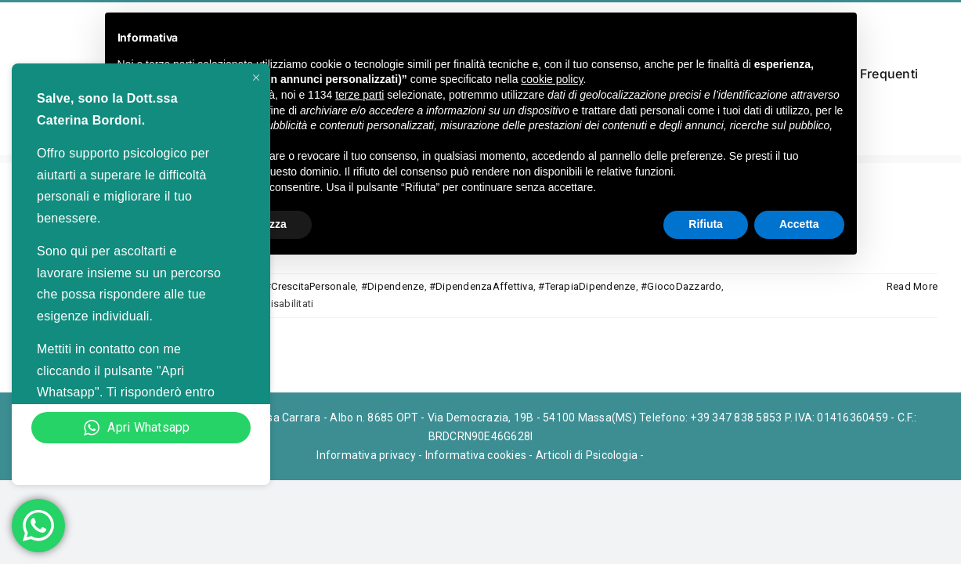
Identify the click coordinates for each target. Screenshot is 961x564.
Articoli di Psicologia (587, 455)
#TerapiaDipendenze (586, 286)
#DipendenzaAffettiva (481, 286)
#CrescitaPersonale (310, 286)
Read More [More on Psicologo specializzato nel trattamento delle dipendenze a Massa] (912, 286)
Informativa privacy (366, 455)
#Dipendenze (393, 286)
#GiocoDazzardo (681, 286)
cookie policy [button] (552, 79)
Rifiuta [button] (705, 224)
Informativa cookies (476, 455)
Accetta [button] (799, 224)
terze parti (359, 95)
